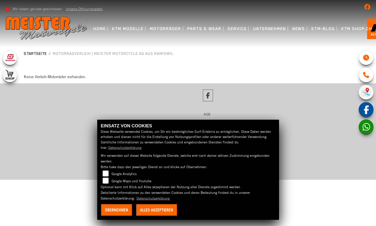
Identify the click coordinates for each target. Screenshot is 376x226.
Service (237, 28)
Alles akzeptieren (156, 209)
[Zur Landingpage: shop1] (9, 75)
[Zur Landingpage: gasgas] (9, 57)
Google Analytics (124, 174)
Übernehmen (116, 209)
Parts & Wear (204, 28)
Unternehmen (269, 28)
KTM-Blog (323, 28)
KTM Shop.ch (356, 28)
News (298, 28)
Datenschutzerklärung (124, 147)
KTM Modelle (127, 28)
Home (99, 28)
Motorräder (165, 28)
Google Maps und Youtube (131, 181)
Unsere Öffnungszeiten (84, 9)
